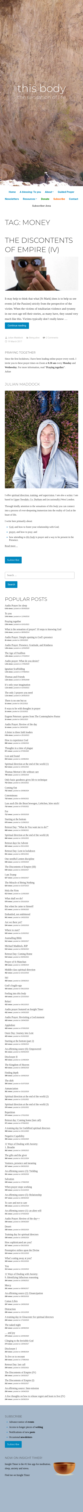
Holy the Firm (12, 890)
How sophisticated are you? (18, 1242)
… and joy (10, 1333)
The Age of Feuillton (15, 653)
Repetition (10, 1112)
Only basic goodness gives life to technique (26, 779)
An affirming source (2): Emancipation (24, 1293)
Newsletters (12, 198)
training (34, 495)
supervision (48, 495)
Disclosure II (11, 1057)
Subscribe (59, 198)
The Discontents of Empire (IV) (20, 1372)
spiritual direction (20, 495)
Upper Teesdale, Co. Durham (27, 499)
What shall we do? (14, 898)
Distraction (10, 1309)
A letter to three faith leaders (19, 732)
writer (69, 495)
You (7, 1266)
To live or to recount (15, 1356)
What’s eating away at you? (18, 1258)
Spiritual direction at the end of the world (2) (27, 1096)
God (11, 527)
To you (8, 613)
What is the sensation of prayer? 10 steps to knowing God (33, 629)
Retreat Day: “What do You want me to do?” (27, 827)
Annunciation (11, 1088)
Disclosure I (11, 1348)
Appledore (10, 1025)
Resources (29, 198)
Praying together (13, 621)
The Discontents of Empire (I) (19, 1380)
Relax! (8, 1001)
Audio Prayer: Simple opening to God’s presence (29, 637)
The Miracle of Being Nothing (20, 882)
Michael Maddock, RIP (16, 946)
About (48, 191)
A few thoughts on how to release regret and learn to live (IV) (35, 1396)
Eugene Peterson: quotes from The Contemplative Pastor (32, 716)
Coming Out (11, 787)
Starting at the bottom (15, 819)
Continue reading (18, 326)
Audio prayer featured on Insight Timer (24, 1009)
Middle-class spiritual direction (20, 969)
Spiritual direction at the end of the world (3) (27, 1104)
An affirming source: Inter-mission (22, 1388)
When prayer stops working (18, 1187)
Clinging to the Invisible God (19, 1340)
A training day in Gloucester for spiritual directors (29, 1317)
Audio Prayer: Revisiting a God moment (24, 1017)
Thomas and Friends (15, 677)
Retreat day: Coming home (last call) (23, 1120)
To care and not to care (16, 1202)
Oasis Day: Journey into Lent (19, 1033)
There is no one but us (16, 700)
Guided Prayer (66, 191)
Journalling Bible (13, 938)
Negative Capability (14, 1136)
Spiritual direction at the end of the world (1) (27, 764)
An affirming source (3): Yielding (21, 1171)
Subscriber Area (41, 205)
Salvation (9, 1179)
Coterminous (11, 795)
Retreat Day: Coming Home (18, 954)
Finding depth (11, 1072)
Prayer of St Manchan (15, 961)
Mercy (8, 1285)
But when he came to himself (19, 906)
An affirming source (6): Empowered (23, 1049)
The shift (9, 1080)
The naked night (13, 1325)
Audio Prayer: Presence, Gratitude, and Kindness (29, 645)
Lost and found (12, 756)
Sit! (6, 977)
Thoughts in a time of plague (19, 748)
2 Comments (52, 337)
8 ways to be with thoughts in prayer (22, 708)
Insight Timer (23, 1475)
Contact (73, 198)
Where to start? (12, 930)
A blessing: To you (30, 191)
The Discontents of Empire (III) (20, 866)
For (6, 811)
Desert (8, 1226)
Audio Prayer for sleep (16, 605)
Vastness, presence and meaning (20, 1163)
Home (12, 191)
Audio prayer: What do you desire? (22, 661)
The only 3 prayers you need (19, 692)
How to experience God (16, 740)
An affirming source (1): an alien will (23, 1210)
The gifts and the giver (16, 1155)
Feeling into (15, 993)
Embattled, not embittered (17, 914)
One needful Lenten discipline (19, 859)
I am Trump (10, 874)
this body (41, 88)
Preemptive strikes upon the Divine (22, 1250)
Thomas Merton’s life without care (22, 772)
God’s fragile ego (13, 985)
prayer (12, 532)
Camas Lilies (11, 1301)
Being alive (34, 337)
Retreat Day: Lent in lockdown (20, 851)
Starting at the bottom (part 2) (19, 1041)
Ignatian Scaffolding (15, 669)
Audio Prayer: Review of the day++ (22, 1218)
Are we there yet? (13, 922)
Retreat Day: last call (15, 1364)
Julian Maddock (15, 337)
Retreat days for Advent (16, 843)
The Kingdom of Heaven (17, 1064)
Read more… (11, 546)
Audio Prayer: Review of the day (21, 724)
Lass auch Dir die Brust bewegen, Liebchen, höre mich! (32, 803)
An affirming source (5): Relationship (23, 1195)
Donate (45, 198)
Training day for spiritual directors (22, 1234)
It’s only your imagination (17, 684)
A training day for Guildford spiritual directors (27, 1128)
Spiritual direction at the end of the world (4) (27, 835)
